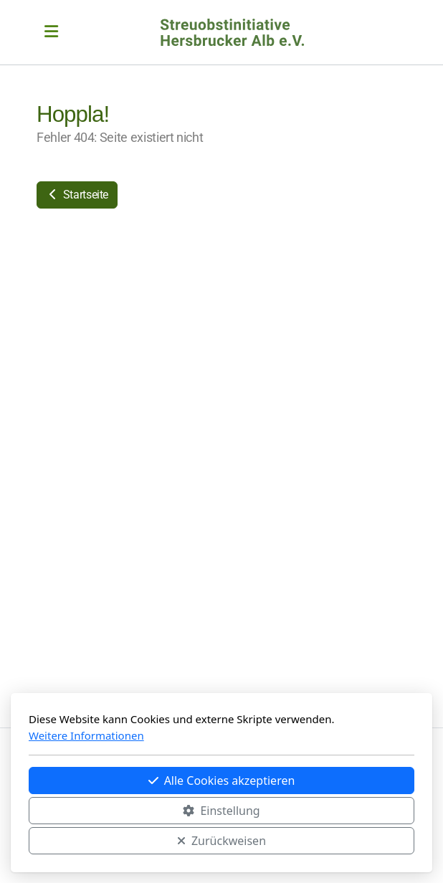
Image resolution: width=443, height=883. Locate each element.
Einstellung (221, 810)
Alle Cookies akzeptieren (221, 780)
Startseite (77, 194)
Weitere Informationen (86, 735)
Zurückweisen (221, 841)
